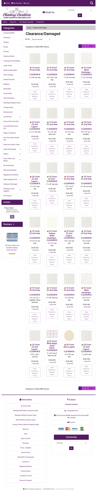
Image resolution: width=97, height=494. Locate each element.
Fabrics (12, 154)
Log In (26, 3)
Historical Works (8, 56)
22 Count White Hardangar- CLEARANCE (86, 291)
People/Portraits (8, 79)
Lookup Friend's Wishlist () (25, 424)
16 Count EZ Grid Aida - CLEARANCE (69, 125)
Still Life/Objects (9, 98)
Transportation (8, 107)
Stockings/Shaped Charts (12, 103)
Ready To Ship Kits (9, 133)
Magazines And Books (10, 175)
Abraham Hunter (12, 210)
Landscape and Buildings (11, 61)
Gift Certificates (8, 165)
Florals (5, 47)
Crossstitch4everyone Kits (10, 127)
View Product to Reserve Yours (34, 95)
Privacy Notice (26, 471)
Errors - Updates (25, 448)
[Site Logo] (17, 13)
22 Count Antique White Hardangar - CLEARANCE (52, 235)
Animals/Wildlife (8, 33)
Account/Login (26, 406)
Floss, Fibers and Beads (12, 160)
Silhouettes (7, 89)
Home (7, 3)
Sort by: (27, 39)
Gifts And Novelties (9, 170)
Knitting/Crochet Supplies (12, 190)
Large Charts (7, 65)
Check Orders (25, 452)
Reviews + (8, 224)
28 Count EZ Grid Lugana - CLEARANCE (34, 180)
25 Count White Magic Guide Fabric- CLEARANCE (52, 345)
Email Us (48, 12)
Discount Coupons (26, 480)
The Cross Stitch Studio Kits (11, 139)
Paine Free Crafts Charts (11, 144)
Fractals (6, 51)
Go (80, 15)
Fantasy (6, 42)
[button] (91, 3)
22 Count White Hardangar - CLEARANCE (86, 71)
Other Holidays (8, 75)
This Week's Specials (26, 22)
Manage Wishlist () (25, 415)
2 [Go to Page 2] (83, 46)
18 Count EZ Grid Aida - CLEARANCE (52, 71)
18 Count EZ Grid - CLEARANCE (52, 178)
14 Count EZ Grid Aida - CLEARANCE (34, 71)
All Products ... (8, 196)
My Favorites (16, 3)
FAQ (25, 434)
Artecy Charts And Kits (11, 121)
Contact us (25, 462)
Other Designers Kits (12, 179)
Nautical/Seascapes (10, 70)
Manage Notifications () (25, 410)
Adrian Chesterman (12, 212)
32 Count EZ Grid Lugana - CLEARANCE (34, 125)
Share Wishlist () (26, 420)
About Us (13, 22)
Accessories (12, 117)
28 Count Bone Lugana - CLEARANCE (69, 348)
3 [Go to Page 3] (86, 46)
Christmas (6, 37)
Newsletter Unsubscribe (26, 457)
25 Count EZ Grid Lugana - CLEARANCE (69, 234)
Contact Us (40, 22)
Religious (6, 84)
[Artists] (12, 210)
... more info (35, 87)
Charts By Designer (12, 149)
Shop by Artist (25, 438)
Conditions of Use (26, 476)
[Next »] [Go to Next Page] (91, 46)
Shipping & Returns (25, 466)
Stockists (26, 443)
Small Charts (7, 93)
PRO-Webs (70, 489)
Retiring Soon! (8, 112)
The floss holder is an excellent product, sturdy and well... (12, 240)
